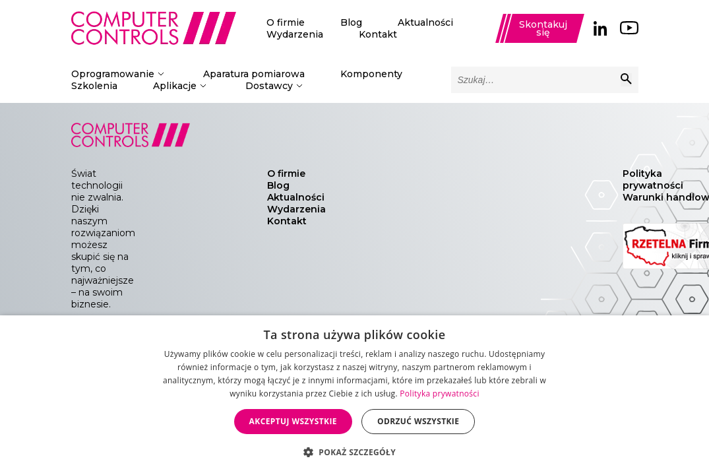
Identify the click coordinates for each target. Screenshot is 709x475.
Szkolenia (94, 86)
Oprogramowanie (112, 74)
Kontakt (378, 34)
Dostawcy (269, 86)
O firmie (285, 22)
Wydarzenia (294, 34)
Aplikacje (175, 86)
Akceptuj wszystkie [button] (293, 421)
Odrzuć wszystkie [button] (418, 421)
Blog (351, 22)
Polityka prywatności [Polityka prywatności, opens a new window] (439, 393)
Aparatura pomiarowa (254, 74)
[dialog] (354, 395)
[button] (354, 451)
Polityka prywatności (653, 179)
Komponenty (371, 74)
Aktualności (425, 22)
